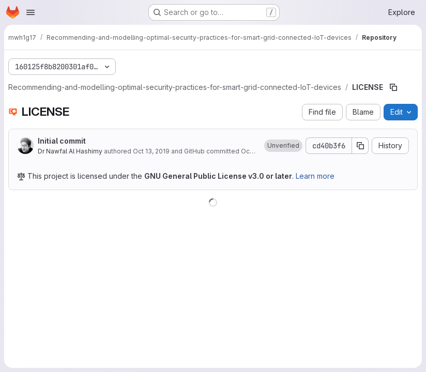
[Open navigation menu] (30, 12)
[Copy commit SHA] (360, 145)
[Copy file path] (393, 87)
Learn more (315, 176)
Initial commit (62, 140)
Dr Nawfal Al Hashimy (70, 151)
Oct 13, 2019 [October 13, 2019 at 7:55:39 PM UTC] (151, 151)
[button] (283, 146)
